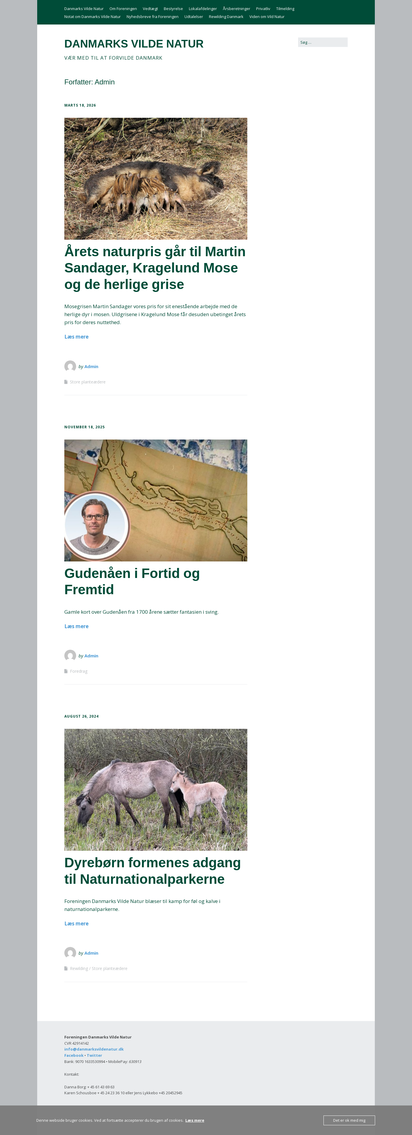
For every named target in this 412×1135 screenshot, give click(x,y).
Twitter (94, 1055)
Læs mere (76, 336)
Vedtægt (150, 8)
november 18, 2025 (84, 426)
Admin (91, 366)
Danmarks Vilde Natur (84, 8)
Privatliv (263, 8)
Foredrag (78, 671)
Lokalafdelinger (203, 8)
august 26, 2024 (81, 716)
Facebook (74, 1055)
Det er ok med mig (349, 1120)
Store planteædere (88, 382)
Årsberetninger (236, 8)
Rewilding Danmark (226, 16)
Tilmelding (285, 8)
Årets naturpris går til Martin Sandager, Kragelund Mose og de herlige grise (155, 268)
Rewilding (79, 968)
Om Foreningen (123, 8)
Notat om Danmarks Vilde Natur (92, 16)
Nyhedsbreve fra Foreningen (153, 16)
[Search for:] (323, 42)
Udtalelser (193, 16)
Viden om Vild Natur (267, 16)
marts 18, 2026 (80, 105)
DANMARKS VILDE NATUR (134, 44)
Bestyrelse (173, 8)
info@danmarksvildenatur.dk (94, 1049)
